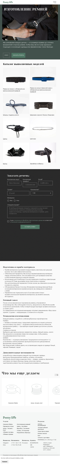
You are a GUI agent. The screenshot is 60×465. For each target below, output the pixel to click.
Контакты (40, 439)
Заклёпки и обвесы (36, 163)
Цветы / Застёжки (22, 426)
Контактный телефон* (27, 180)
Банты (5, 164)
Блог (39, 435)
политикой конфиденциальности (21, 222)
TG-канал (25, 443)
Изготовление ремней (23, 424)
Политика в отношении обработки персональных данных (20, 455)
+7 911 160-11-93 (16, 443)
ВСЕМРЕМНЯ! (34, 443)
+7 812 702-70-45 (16, 445)
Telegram (6, 443)
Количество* (35, 189)
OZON (32, 447)
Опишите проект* (13, 205)
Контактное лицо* (13, 179)
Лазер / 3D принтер (23, 430)
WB (31, 445)
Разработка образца (23, 432)
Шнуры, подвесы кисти (11, 115)
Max (4, 445)
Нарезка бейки (8, 424)
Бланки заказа (42, 433)
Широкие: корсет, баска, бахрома (42, 115)
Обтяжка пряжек (8, 434)
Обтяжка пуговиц (8, 432)
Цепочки (33, 139)
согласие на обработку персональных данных (28, 220)
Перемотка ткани (8, 426)
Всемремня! (42, 425)
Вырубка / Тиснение (23, 428)
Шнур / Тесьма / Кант (8, 429)
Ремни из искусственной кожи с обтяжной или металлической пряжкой (41, 90)
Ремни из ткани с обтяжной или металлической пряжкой (14, 90)
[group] (13, 392)
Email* (40, 179)
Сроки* (9, 189)
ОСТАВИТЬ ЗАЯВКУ (30, 226)
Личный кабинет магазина (43, 428)
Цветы (5, 139)
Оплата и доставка (43, 437)
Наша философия (43, 431)
